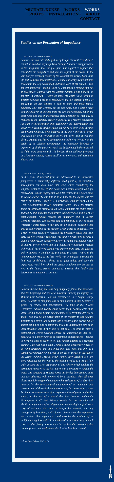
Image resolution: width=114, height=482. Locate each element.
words (92, 9)
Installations (65, 14)
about (93, 14)
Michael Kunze (42, 9)
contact (90, 18)
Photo (36, 14)
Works (72, 9)
